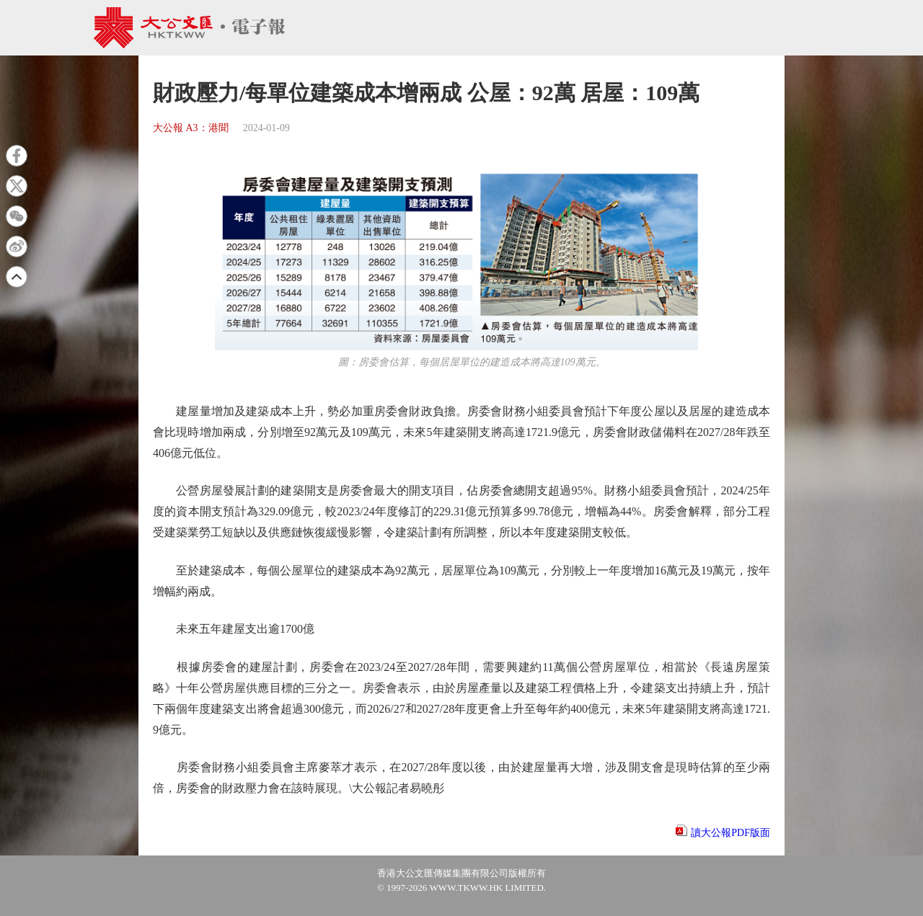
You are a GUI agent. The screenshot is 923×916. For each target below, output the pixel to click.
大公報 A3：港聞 (191, 128)
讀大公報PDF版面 (730, 832)
